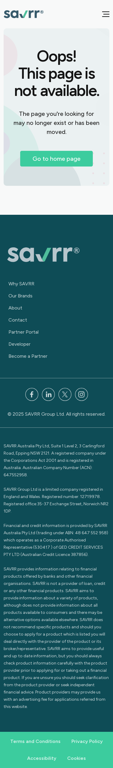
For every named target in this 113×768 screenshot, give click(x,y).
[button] (105, 14)
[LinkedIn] (48, 394)
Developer (19, 344)
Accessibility (41, 758)
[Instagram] (81, 394)
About (15, 308)
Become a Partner (27, 356)
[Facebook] (31, 394)
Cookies (76, 758)
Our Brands (20, 296)
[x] (64, 394)
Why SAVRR (21, 284)
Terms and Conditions (35, 741)
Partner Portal (23, 332)
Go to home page (56, 158)
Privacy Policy (87, 741)
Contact (17, 320)
